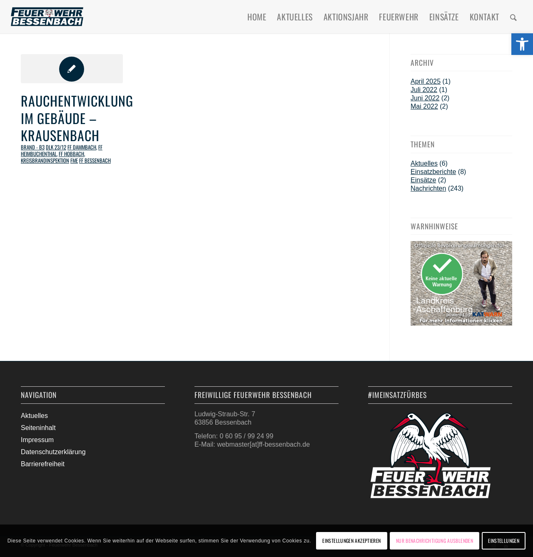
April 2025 (426, 81)
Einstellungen (503, 540)
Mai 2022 (424, 106)
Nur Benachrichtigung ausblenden (434, 540)
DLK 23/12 (56, 147)
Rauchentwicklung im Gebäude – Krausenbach (77, 118)
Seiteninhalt (38, 427)
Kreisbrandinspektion (45, 160)
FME (74, 160)
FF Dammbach (81, 147)
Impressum (37, 439)
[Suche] (514, 16)
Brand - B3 (33, 147)
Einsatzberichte (433, 171)
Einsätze (423, 180)
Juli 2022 (424, 89)
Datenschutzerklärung (53, 451)
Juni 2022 (425, 98)
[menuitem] (256, 16)
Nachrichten (428, 188)
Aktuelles (424, 163)
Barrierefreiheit (43, 463)
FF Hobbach (71, 154)
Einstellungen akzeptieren (351, 540)
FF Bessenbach (95, 160)
